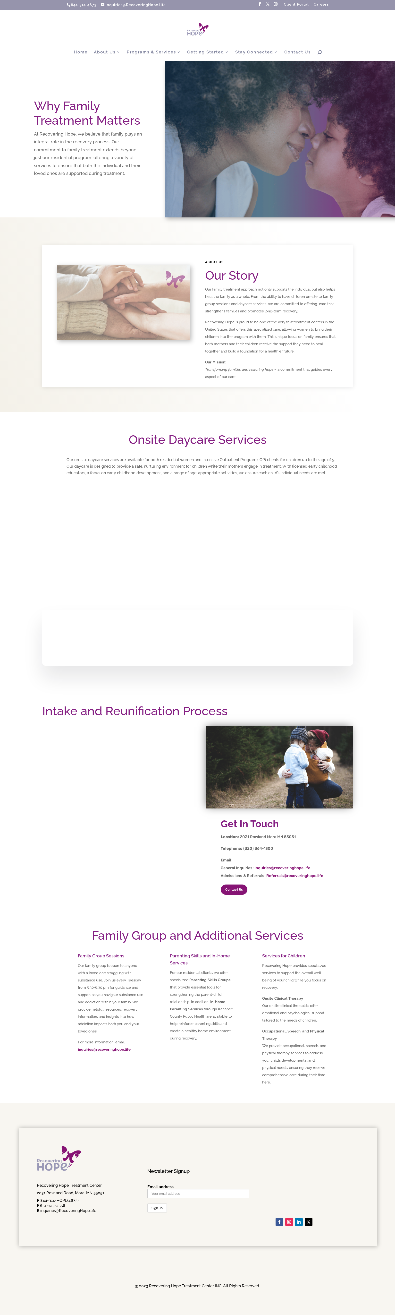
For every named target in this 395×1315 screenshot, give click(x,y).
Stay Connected (254, 52)
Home (81, 52)
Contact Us (297, 52)
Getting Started (205, 52)
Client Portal (296, 5)
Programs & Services (151, 52)
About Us (105, 52)
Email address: (198, 1191)
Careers (321, 5)
